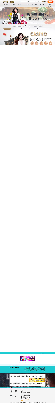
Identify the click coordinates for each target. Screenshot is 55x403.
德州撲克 (28, 369)
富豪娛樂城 (23, 375)
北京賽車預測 (32, 369)
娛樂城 (30, 369)
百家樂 (30, 367)
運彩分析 (44, 371)
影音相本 (12, 392)
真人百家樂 (33, 368)
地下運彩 (25, 395)
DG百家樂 (24, 397)
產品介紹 (16, 390)
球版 (44, 367)
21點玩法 (25, 369)
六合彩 (31, 368)
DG (21, 397)
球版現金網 (34, 367)
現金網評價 (40, 376)
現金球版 (25, 394)
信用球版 (22, 395)
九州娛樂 (44, 370)
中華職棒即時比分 (40, 368)
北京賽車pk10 (41, 370)
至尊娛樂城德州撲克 (38, 367)
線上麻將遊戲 (43, 369)
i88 (24, 368)
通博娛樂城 (44, 368)
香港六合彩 (41, 371)
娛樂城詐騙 (33, 371)
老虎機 (36, 371)
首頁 (11, 390)
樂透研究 (34, 370)
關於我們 (16, 392)
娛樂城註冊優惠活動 (30, 370)
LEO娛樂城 (26, 370)
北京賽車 (32, 367)
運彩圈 (26, 368)
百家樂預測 (28, 368)
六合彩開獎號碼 (37, 370)
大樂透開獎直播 (37, 369)
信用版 (22, 383)
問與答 (16, 391)
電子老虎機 (27, 367)
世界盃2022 (38, 371)
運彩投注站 (40, 369)
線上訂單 (12, 393)
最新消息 (43, 367)
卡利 (23, 398)
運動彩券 (36, 368)
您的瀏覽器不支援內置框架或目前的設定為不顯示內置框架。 (27, 22)
